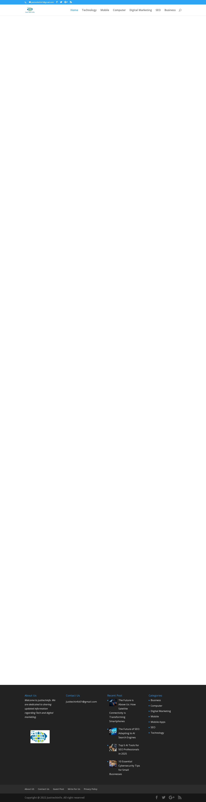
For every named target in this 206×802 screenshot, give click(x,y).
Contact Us (43, 789)
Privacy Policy (90, 789)
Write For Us (74, 789)
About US (29, 789)
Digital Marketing (140, 10)
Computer (119, 10)
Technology (89, 10)
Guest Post (58, 789)
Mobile (104, 10)
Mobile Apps (158, 722)
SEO (158, 10)
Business (170, 10)
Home (74, 10)
